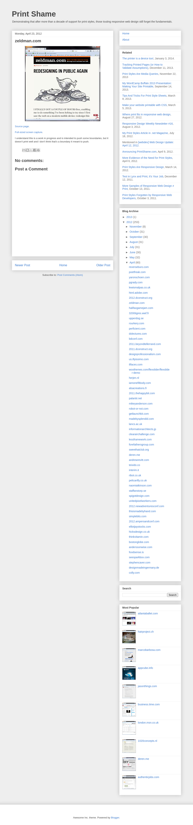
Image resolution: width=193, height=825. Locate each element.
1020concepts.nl (147, 740)
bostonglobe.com (139, 542)
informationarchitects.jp (142, 429)
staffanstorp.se (137, 490)
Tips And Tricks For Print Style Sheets (144, 95)
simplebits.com (137, 516)
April (132, 262)
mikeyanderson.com (140, 403)
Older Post (103, 265)
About (125, 39)
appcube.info (145, 667)
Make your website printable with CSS (144, 105)
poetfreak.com (137, 272)
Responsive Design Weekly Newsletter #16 (147, 123)
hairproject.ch (146, 631)
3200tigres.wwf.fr (139, 313)
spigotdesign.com (139, 495)
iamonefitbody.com (140, 382)
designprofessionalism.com (145, 354)
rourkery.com (136, 323)
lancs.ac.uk (135, 424)
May (132, 257)
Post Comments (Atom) (70, 275)
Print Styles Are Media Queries (140, 73)
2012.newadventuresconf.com (146, 506)
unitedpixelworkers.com (142, 500)
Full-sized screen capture (28, 132)
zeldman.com (137, 302)
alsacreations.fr (138, 388)
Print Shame (34, 14)
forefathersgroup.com (141, 444)
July (132, 247)
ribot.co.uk (135, 475)
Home (63, 265)
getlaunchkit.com (139, 413)
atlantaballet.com (148, 613)
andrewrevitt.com (139, 459)
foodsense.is (136, 552)
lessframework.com (140, 439)
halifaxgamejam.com (141, 307)
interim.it (134, 470)
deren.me (134, 454)
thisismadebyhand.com (142, 511)
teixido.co (134, 465)
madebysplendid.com (141, 418)
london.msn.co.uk (148, 722)
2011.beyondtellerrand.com (145, 344)
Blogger (115, 817)
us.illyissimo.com (139, 359)
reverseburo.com (139, 266)
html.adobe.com (138, 292)
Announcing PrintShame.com (139, 151)
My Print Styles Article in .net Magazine (145, 133)
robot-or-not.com (138, 408)
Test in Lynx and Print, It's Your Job (142, 176)
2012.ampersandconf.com (144, 521)
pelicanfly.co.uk (138, 480)
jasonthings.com (147, 686)
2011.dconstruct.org (140, 349)
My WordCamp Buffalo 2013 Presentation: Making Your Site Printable (147, 85)
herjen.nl (134, 377)
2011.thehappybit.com (142, 393)
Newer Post (22, 265)
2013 (129, 217)
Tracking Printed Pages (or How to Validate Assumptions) (142, 66)
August (133, 241)
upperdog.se (136, 318)
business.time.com (149, 704)
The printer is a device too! (137, 58)
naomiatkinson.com (140, 485)
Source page (22, 126)
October (134, 231)
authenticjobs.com (148, 777)
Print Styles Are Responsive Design (143, 167)
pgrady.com (135, 282)
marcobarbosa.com (149, 649)
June (132, 252)
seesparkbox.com (139, 557)
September (136, 236)
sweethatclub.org (139, 449)
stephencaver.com (139, 562)
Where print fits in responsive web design (146, 114)
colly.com (134, 572)
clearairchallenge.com (142, 434)
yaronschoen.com (139, 277)
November (135, 226)
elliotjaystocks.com (140, 526)
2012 (129, 222)
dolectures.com (138, 333)
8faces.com (135, 364)
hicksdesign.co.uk (139, 531)
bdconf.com (135, 338)
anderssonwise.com (140, 547)
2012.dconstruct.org (140, 297)
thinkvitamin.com (139, 536)
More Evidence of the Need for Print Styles (147, 157)
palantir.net (135, 398)
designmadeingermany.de (144, 567)
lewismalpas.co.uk (139, 287)
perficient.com (137, 328)
